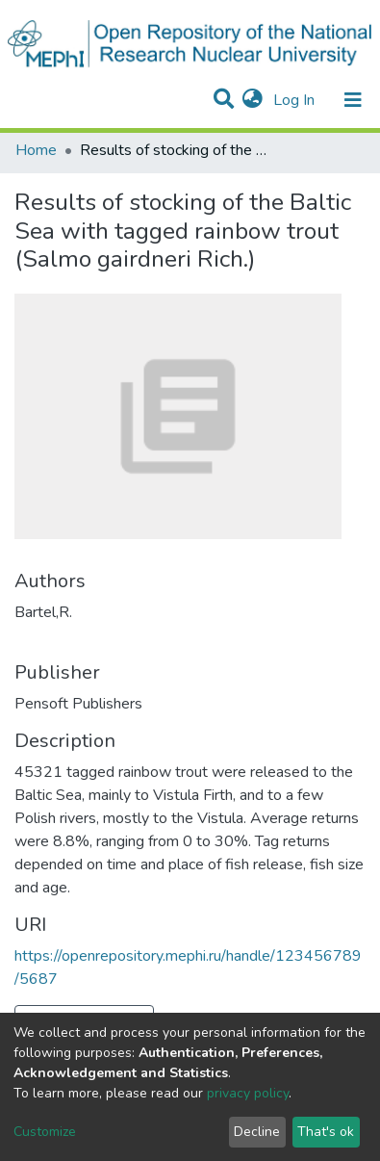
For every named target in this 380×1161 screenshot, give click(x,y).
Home (36, 150)
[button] (252, 100)
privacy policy (248, 1093)
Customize (44, 1131)
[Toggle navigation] (353, 100)
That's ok (325, 1131)
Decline (257, 1131)
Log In (295, 100)
